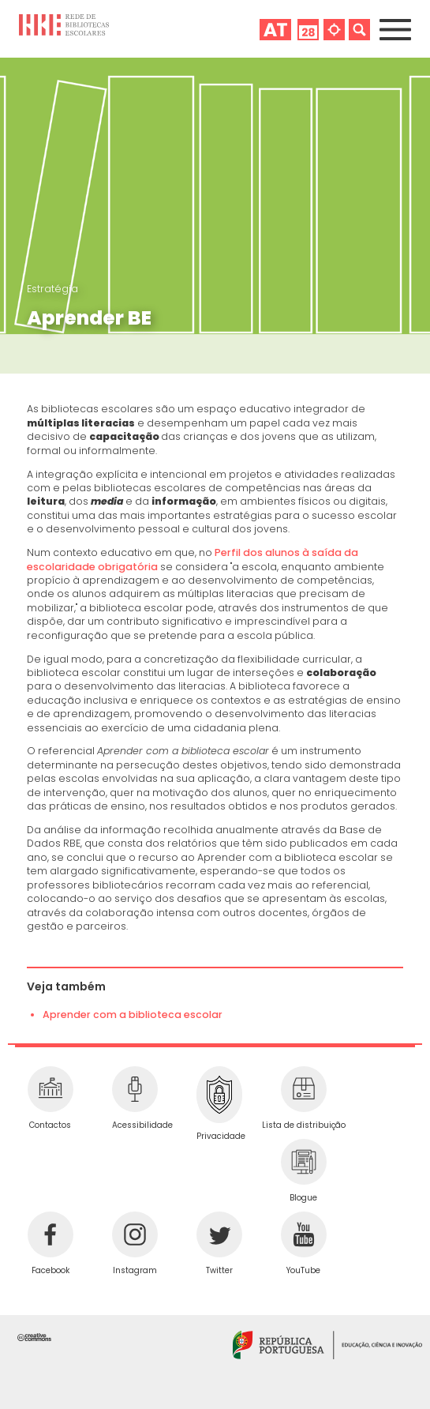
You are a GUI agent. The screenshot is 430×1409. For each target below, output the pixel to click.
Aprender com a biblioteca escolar (132, 1014)
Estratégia (52, 288)
